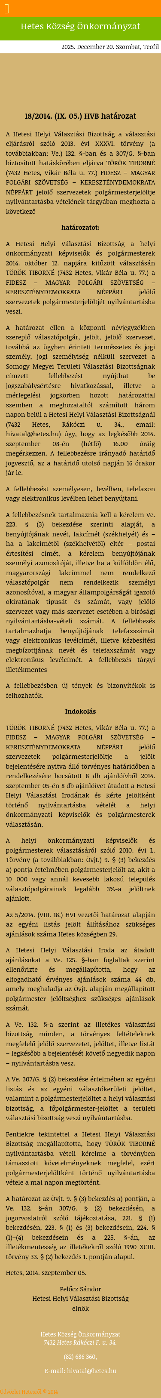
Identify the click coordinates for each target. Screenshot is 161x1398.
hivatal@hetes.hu (91, 1371)
